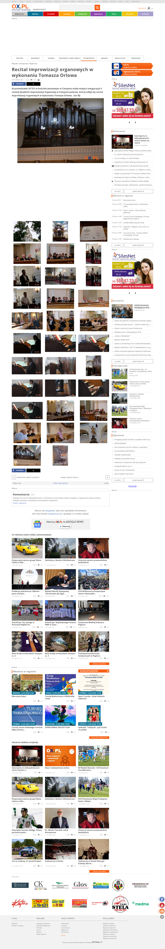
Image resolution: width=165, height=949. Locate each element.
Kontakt (38, 932)
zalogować (50, 510)
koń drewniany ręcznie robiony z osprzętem (130, 447)
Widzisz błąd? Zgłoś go (60, 483)
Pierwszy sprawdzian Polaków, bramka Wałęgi (131, 181)
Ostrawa (96, 1)
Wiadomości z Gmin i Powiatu (69, 58)
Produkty (39, 928)
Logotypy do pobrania (43, 923)
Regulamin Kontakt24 (109, 938)
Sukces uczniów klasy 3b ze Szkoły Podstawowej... (133, 343)
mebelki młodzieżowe (122, 455)
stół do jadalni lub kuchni (124, 474)
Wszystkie (19, 58)
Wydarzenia (33, 64)
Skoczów (104, 1)
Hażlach (65, 1)
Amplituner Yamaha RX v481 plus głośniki (130, 462)
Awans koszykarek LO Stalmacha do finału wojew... (133, 321)
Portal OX (132, 486)
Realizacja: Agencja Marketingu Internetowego (82, 942)
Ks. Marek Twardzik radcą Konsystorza (128, 154)
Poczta (63, 935)
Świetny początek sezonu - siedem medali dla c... (132, 324)
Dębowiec (48, 1)
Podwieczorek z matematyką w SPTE (127, 332)
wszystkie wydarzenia (99, 738)
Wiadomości (19, 14)
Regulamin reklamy (109, 934)
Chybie (21, 1)
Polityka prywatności (109, 926)
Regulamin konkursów (110, 936)
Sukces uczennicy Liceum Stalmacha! (128, 328)
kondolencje (135, 58)
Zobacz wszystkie (99, 664)
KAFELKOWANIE (120, 443)
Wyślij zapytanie (41, 934)
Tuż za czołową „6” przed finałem (126, 158)
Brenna (14, 1)
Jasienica (80, 1)
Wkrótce (35, 14)
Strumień (112, 1)
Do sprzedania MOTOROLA (124, 451)
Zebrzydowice (136, 1)
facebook (18, 84)
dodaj (89, 671)
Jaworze (89, 1)
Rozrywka (129, 14)
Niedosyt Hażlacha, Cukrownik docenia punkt (131, 166)
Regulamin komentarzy (110, 930)
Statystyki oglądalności (43, 926)
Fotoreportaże (88, 58)
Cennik (38, 930)
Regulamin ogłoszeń (109, 928)
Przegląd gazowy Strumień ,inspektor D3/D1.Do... (132, 439)
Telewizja (66, 14)
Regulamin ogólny (108, 923)
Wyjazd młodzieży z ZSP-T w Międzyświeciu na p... (133, 347)
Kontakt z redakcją (17, 926)
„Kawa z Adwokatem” (122, 336)
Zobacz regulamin (19, 503)
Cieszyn (28, 1)
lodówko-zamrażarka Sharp (124, 459)
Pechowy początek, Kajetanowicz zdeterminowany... (133, 185)
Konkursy (145, 14)
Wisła (127, 1)
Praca (114, 14)
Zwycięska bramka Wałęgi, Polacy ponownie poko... (133, 151)
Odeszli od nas (120, 58)
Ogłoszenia (98, 14)
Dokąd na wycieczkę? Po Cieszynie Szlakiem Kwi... (132, 173)
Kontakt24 (51, 14)
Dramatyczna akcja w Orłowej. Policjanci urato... (132, 177)
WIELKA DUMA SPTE (121, 340)
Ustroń (120, 1)
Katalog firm (82, 14)
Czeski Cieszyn (38, 1)
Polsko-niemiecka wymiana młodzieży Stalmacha (132, 351)
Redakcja (14, 923)
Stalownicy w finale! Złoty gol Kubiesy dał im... (131, 162)
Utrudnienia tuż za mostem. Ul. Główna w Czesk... (133, 170)
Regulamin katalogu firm (110, 932)
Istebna (73, 1)
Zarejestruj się (55, 513)
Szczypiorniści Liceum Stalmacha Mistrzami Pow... (133, 355)
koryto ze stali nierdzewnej (124, 470)
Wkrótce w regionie (24, 671)
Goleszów (57, 1)
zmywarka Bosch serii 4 (123, 466)
